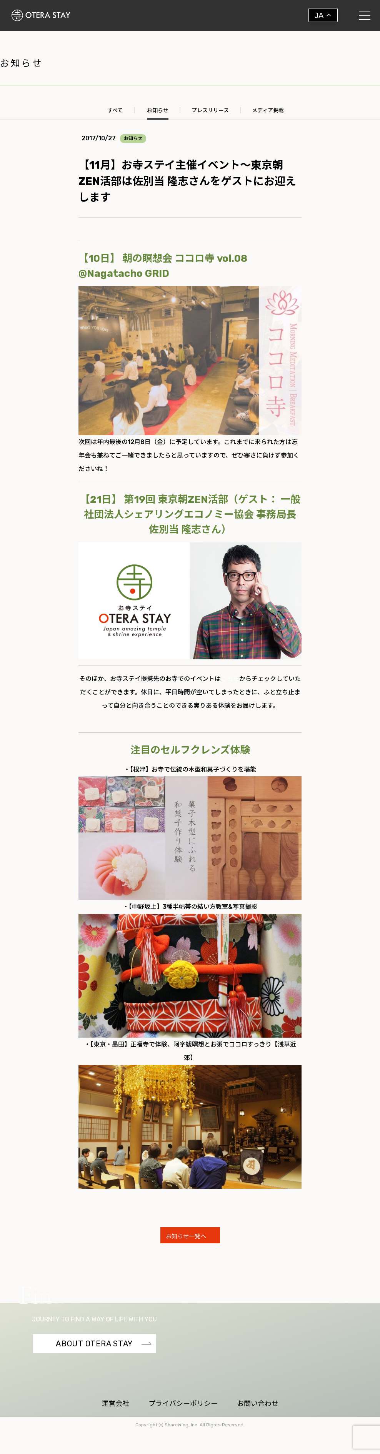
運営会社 (115, 1403)
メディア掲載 (268, 110)
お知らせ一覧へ (187, 1236)
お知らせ (157, 110)
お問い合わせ (257, 1403)
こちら (230, 678)
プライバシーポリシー (183, 1403)
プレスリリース (210, 110)
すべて (115, 110)
